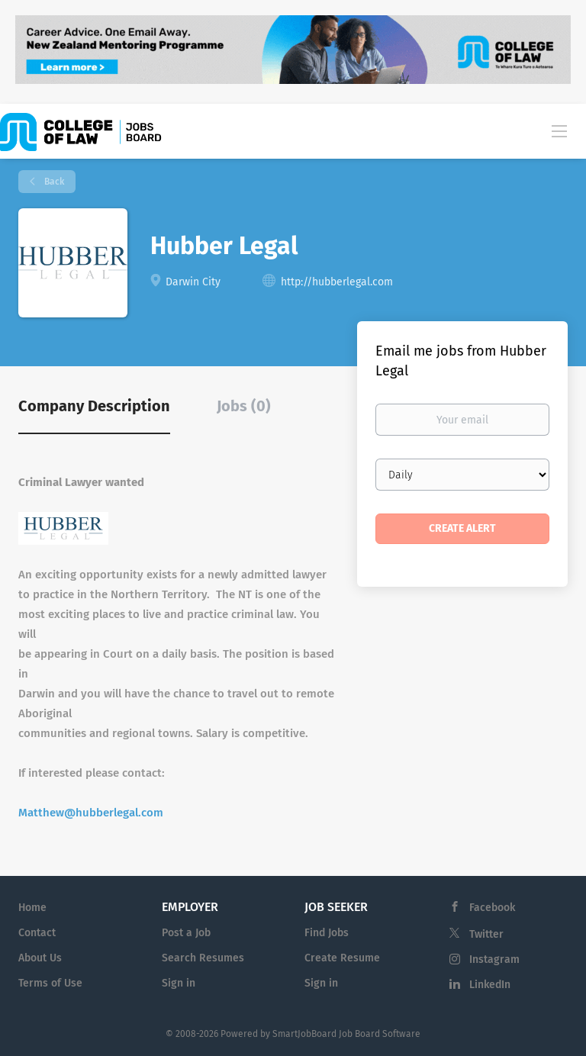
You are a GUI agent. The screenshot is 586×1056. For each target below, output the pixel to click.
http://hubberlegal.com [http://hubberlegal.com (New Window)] (337, 281)
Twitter (486, 934)
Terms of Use (50, 983)
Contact (37, 932)
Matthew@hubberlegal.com (90, 812)
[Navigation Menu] (559, 130)
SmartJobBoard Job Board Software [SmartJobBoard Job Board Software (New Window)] (346, 1034)
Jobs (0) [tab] (244, 406)
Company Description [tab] (94, 406)
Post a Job (186, 932)
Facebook (492, 907)
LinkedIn (489, 984)
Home (32, 907)
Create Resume (342, 957)
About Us (40, 957)
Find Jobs (326, 932)
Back (53, 181)
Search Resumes (203, 957)
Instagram (494, 959)
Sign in (178, 983)
